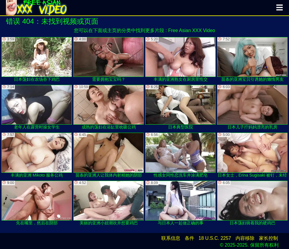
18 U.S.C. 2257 (215, 238)
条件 (189, 238)
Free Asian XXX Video (191, 30)
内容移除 (245, 238)
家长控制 (268, 238)
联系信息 (170, 238)
